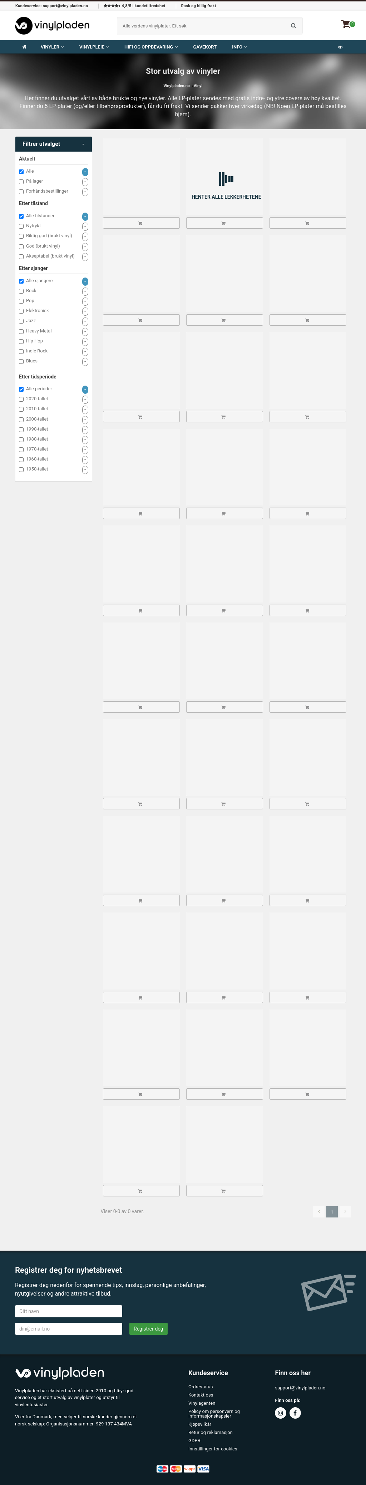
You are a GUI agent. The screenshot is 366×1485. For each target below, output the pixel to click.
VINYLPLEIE (94, 47)
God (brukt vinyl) (53, 247)
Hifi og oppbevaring (151, 47)
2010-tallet (53, 410)
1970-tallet (53, 450)
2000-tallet (53, 420)
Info (239, 47)
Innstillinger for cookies (212, 1448)
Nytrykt (53, 227)
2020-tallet (53, 400)
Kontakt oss (200, 1395)
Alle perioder (53, 390)
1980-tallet (53, 440)
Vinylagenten (201, 1403)
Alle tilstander (53, 217)
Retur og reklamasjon (210, 1432)
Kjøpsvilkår (199, 1424)
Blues (53, 362)
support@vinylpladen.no (300, 1387)
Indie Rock (53, 352)
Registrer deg (148, 1329)
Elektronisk (53, 311)
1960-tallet (53, 460)
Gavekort (205, 47)
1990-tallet (53, 430)
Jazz (53, 321)
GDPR (194, 1440)
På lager (53, 182)
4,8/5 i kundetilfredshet (134, 6)
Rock (53, 292)
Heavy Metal (53, 332)
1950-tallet (53, 470)
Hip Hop (53, 342)
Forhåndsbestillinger (53, 192)
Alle (53, 172)
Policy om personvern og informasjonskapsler (214, 1414)
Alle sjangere (53, 282)
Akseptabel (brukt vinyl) (53, 257)
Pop (53, 301)
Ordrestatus (200, 1386)
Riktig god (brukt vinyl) (53, 237)
